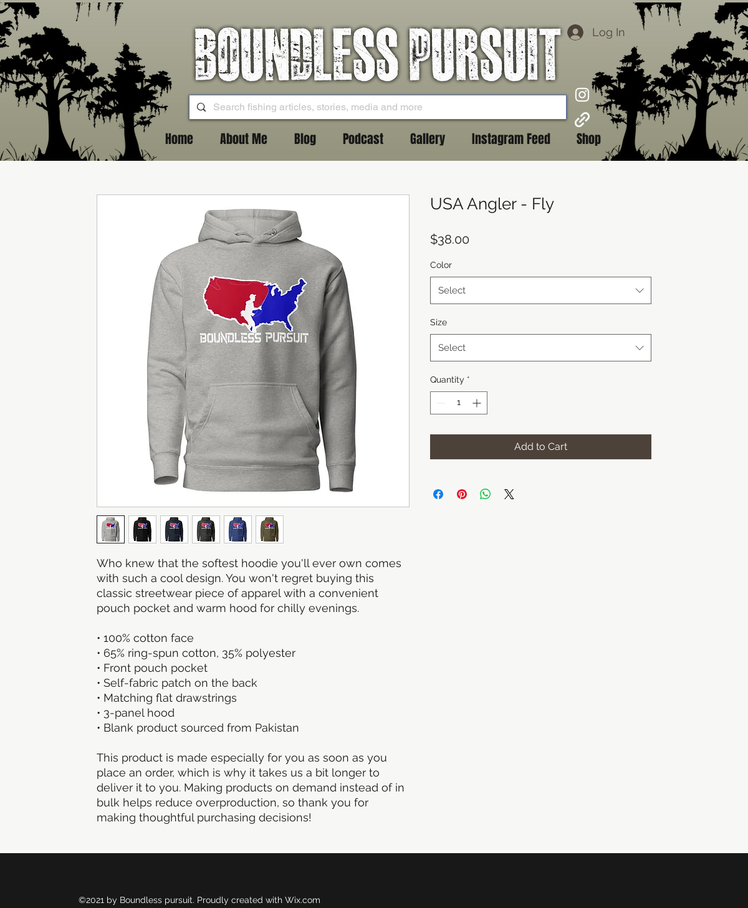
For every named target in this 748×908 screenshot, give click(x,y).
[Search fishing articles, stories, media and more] (376, 107)
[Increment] (478, 403)
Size (438, 322)
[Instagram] (582, 94)
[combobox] (540, 290)
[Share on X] (509, 494)
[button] (304, 139)
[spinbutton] (459, 403)
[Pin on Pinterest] (461, 494)
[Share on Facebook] (438, 494)
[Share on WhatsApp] (485, 494)
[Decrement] (440, 403)
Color (441, 265)
